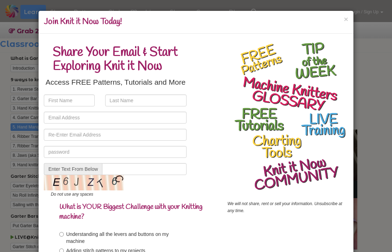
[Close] (346, 19)
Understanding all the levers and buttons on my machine (114, 237)
